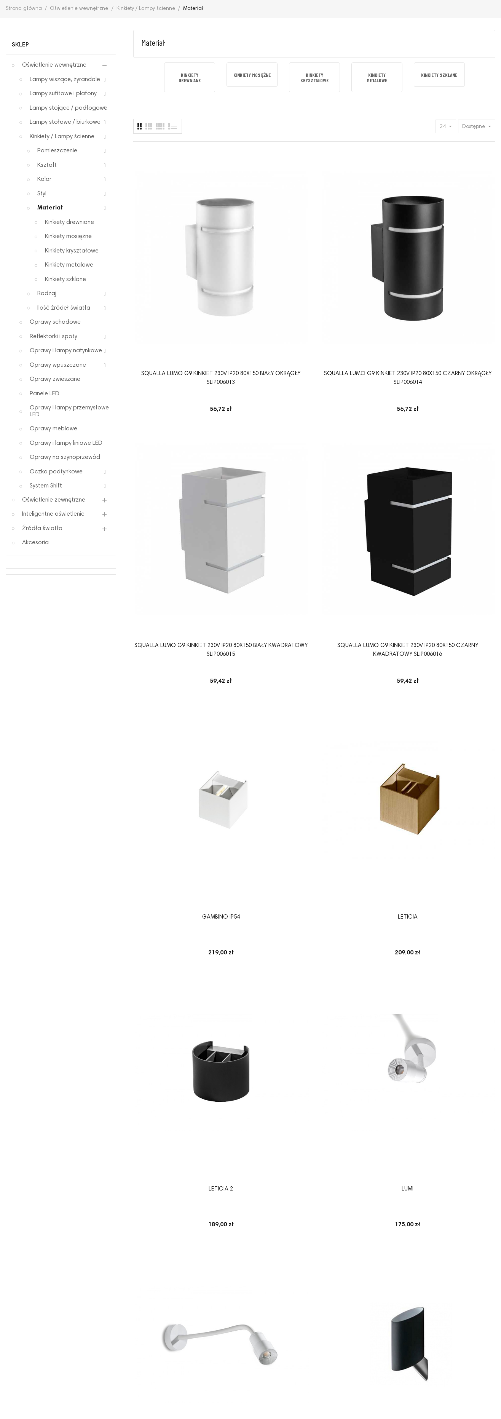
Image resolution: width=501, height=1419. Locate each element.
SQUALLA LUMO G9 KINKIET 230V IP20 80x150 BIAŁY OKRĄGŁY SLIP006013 (174, 271)
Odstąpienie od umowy (203, 1320)
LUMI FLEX (174, 584)
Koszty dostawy (383, 1320)
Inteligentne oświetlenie (53, 514)
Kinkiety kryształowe (72, 251)
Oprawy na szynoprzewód (65, 457)
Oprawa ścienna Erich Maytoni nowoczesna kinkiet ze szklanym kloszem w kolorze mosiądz (454, 758)
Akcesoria (35, 543)
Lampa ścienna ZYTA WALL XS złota (454, 588)
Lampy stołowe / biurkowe (65, 122)
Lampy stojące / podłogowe (68, 108)
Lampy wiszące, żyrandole (65, 80)
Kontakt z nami (467, 1320)
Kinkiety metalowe (69, 265)
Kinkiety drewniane (69, 222)
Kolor (44, 179)
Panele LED (44, 394)
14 (476, 1142)
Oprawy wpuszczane (58, 365)
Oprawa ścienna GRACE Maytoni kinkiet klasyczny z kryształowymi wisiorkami (267, 918)
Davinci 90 (174, 1066)
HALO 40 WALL (267, 1066)
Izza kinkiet (361, 744)
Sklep (20, 45)
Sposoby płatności (270, 1320)
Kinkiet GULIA (454, 1066)
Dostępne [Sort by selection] (474, 126)
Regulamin (27, 1320)
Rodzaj (46, 294)
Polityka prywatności (131, 1320)
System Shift (46, 486)
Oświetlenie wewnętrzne (54, 65)
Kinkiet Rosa (268, 584)
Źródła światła (42, 529)
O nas (425, 1320)
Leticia (268, 423)
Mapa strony (251, 1332)
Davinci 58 (267, 744)
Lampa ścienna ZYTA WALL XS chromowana (361, 588)
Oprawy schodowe (55, 322)
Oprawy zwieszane (55, 379)
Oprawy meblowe (53, 429)
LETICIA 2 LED (174, 744)
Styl (41, 194)
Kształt (47, 165)
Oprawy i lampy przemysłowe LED (69, 411)
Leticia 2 (361, 423)
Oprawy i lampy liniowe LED (66, 443)
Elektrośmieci (328, 1320)
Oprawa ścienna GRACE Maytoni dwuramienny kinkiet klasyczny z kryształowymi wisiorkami (174, 918)
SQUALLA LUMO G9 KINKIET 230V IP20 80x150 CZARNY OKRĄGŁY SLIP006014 (267, 271)
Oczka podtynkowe (56, 472)
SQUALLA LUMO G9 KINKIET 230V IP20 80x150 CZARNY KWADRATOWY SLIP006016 (454, 271)
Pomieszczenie (57, 151)
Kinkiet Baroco (361, 1066)
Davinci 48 (454, 905)
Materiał (50, 208)
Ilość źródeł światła (63, 308)
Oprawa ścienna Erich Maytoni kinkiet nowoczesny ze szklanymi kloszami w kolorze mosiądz (360, 919)
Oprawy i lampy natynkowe (66, 351)
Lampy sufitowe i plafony (63, 94)
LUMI (454, 423)
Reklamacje (71, 1320)
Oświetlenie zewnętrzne (53, 500)
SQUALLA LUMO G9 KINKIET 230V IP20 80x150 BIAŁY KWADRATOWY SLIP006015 (361, 271)
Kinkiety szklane (65, 279)
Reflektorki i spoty (53, 337)
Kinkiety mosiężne (68, 236)
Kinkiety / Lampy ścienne (62, 137)
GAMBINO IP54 (174, 423)
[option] (189, 77)
